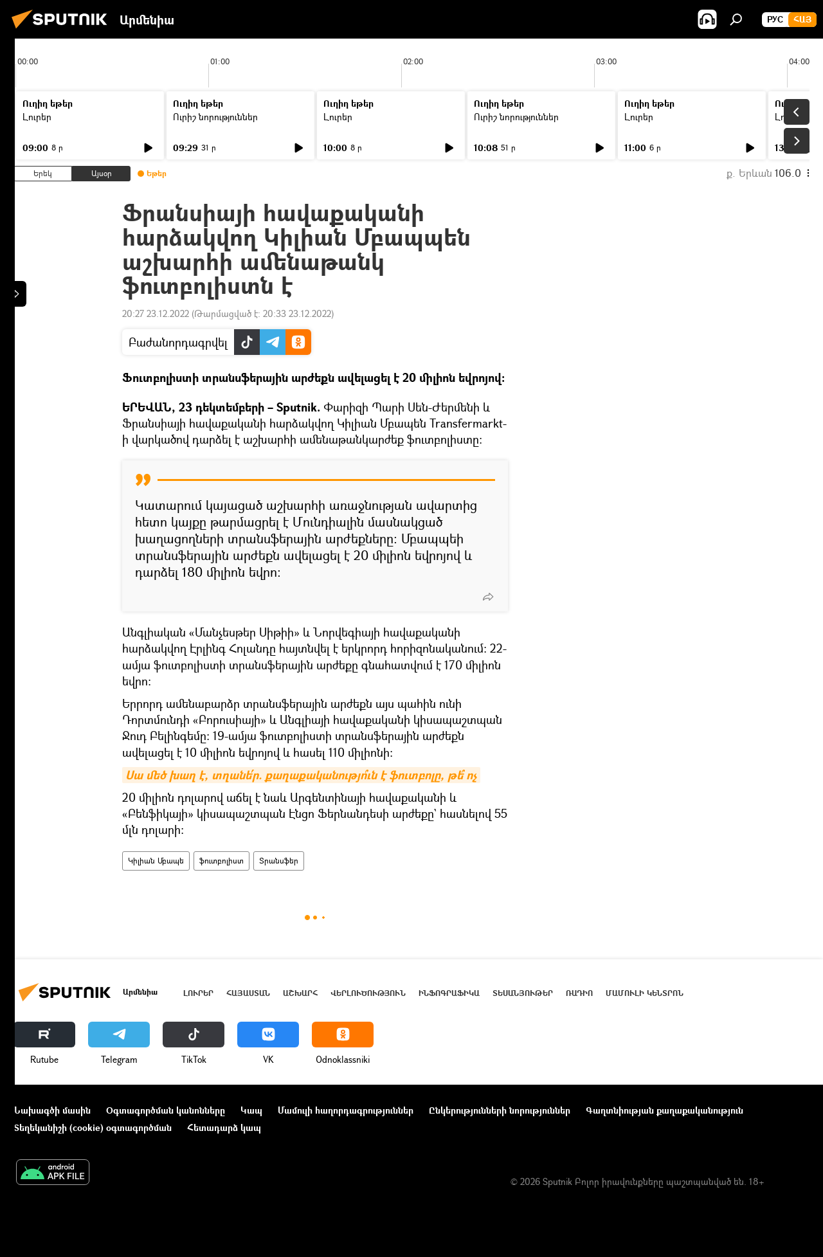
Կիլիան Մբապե (156, 860)
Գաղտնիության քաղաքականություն (664, 1110)
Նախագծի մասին (52, 1110)
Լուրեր (37, 117)
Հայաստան (248, 993)
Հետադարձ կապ (224, 1127)
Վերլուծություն (368, 993)
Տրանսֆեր (278, 860)
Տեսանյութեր (523, 993)
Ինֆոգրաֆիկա (449, 993)
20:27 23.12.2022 (155, 313)
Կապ (251, 1110)
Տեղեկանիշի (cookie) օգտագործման (93, 1127)
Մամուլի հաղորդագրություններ (345, 1110)
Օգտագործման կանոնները (165, 1110)
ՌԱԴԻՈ (579, 993)
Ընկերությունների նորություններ (499, 1110)
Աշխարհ (300, 993)
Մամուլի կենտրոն (644, 993)
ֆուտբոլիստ (221, 860)
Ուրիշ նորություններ (215, 117)
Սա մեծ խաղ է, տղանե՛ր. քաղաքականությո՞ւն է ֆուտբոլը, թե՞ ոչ (301, 775)
